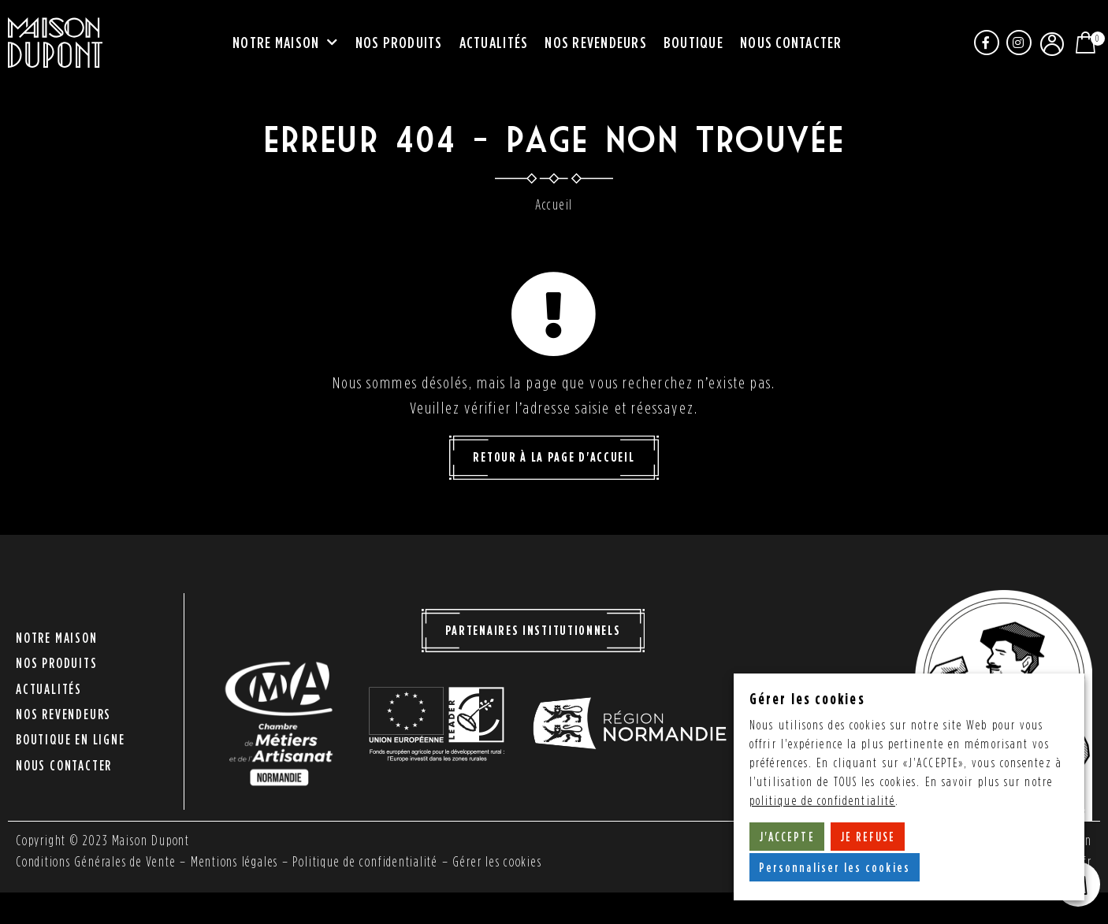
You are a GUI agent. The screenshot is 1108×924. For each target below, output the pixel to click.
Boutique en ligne (70, 733)
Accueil (554, 204)
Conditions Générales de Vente (96, 862)
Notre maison (285, 43)
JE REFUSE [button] (868, 836)
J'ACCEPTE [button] (787, 836)
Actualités (494, 42)
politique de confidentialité (822, 800)
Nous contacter (791, 42)
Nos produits (399, 42)
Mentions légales (235, 862)
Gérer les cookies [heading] (807, 698)
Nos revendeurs (596, 42)
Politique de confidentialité (367, 862)
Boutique (693, 42)
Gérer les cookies (500, 862)
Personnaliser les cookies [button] (835, 867)
